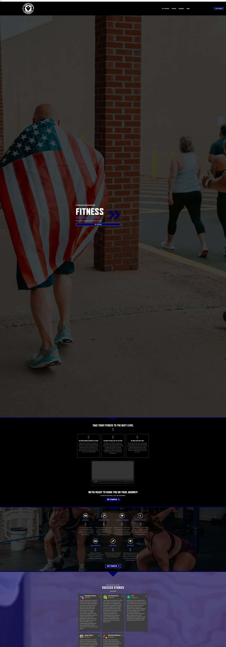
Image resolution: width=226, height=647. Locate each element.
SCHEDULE (181, 8)
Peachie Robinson (114, 635)
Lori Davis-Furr (113, 596)
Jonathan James (90, 596)
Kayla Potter (89, 635)
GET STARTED (165, 8)
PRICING (174, 8)
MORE (188, 8)
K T (133, 596)
